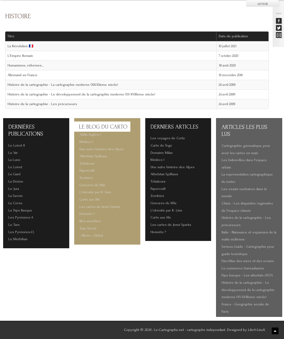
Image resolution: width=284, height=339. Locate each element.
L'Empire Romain (20, 56)
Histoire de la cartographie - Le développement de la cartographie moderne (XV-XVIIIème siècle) (81, 94)
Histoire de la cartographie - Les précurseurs (42, 104)
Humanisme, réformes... (26, 65)
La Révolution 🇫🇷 (20, 46)
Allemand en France (22, 75)
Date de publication (235, 36)
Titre (10, 36)
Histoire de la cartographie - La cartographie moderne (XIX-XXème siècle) (63, 85)
